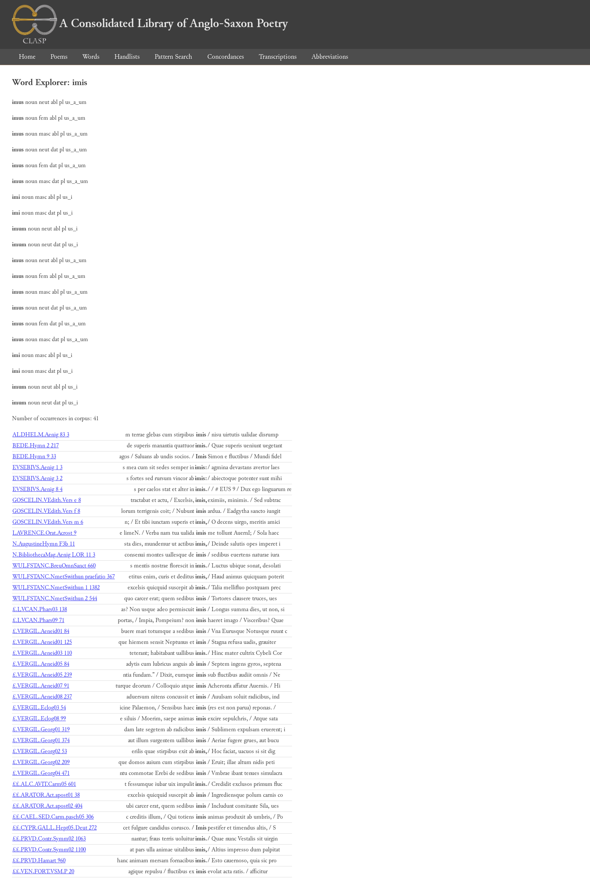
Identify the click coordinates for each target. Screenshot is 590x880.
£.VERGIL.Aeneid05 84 (40, 664)
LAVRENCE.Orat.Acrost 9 (44, 533)
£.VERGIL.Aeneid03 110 (42, 653)
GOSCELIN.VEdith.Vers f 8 (46, 511)
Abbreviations (330, 56)
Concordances (225, 56)
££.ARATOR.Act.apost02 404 (47, 806)
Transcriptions (278, 56)
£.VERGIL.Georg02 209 (41, 762)
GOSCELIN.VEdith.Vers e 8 (46, 500)
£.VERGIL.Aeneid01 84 (40, 631)
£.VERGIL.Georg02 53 (39, 751)
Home (27, 56)
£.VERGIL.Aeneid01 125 (42, 642)
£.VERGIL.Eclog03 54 (39, 707)
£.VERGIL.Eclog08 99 (39, 718)
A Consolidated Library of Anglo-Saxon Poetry (150, 23)
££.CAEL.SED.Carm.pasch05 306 (53, 817)
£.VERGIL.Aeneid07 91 (40, 686)
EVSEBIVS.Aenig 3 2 (37, 478)
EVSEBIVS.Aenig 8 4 (37, 489)
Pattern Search (173, 56)
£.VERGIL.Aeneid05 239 (42, 675)
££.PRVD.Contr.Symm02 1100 (49, 849)
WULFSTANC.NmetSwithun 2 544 (54, 598)
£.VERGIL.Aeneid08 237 (42, 696)
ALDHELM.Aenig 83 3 (40, 434)
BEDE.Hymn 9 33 (34, 456)
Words (90, 56)
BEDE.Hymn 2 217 (35, 445)
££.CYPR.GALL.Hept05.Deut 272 (54, 828)
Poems (58, 56)
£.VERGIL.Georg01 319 (41, 729)
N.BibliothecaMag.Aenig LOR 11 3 (53, 555)
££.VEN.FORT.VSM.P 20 (43, 871)
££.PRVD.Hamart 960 (38, 860)
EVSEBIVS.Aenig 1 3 (37, 467)
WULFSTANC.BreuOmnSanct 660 (54, 565)
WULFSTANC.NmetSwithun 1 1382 (56, 587)
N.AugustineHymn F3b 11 (43, 544)
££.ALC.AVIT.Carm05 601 (44, 784)
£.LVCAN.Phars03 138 (39, 609)
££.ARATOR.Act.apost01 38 (46, 795)
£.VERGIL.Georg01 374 (41, 740)
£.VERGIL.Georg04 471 (41, 773)
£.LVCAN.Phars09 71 (38, 620)
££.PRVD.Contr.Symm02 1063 (49, 838)
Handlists (127, 56)
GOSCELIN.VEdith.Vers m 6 (47, 522)
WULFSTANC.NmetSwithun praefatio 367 (63, 576)
